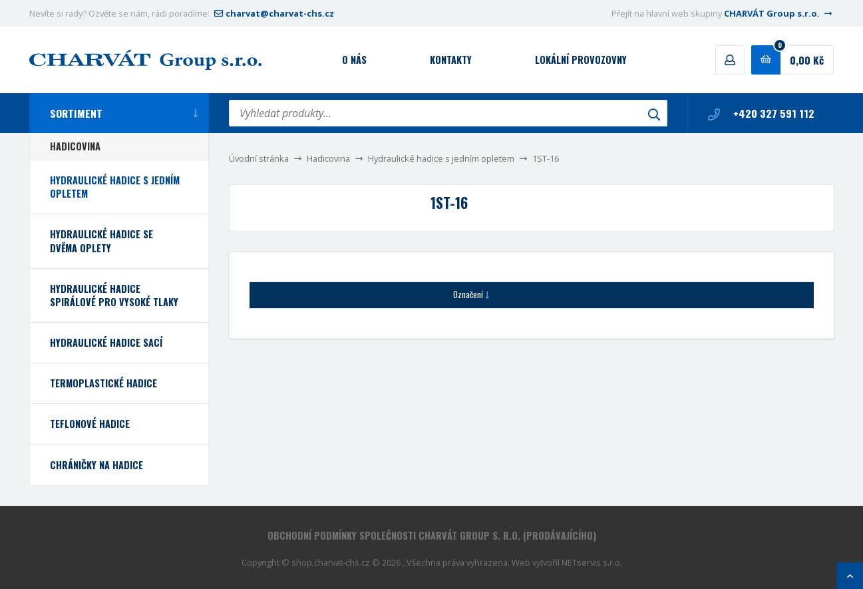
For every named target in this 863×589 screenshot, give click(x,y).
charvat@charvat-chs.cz (273, 13)
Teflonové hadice (90, 424)
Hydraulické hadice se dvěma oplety (101, 240)
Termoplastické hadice (103, 383)
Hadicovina (328, 158)
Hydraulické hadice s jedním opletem (441, 158)
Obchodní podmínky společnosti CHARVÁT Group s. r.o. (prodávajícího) (431, 535)
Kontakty (451, 60)
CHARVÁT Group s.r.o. (779, 13)
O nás (354, 60)
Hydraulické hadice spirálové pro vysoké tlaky (114, 295)
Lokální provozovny (581, 60)
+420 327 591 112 (761, 113)
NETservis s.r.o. (592, 562)
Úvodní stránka (259, 158)
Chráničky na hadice (96, 465)
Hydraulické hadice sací (106, 342)
